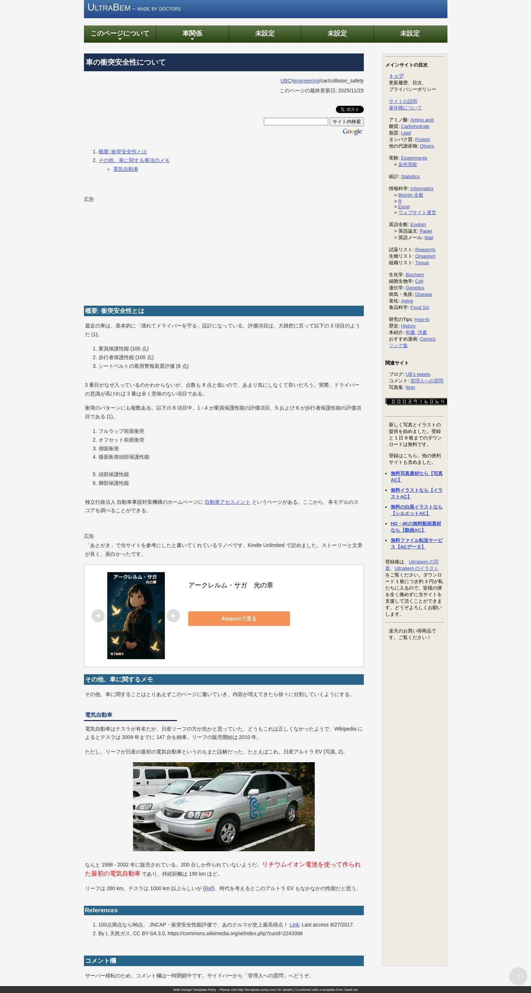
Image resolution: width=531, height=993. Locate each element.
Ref (209, 888)
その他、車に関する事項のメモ (134, 160)
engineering (306, 81)
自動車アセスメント (227, 502)
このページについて (119, 36)
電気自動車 (125, 169)
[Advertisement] (138, 249)
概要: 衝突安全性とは (122, 151)
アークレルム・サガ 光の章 (230, 585)
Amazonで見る (238, 619)
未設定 (265, 33)
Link (294, 925)
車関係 (192, 36)
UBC (286, 81)
